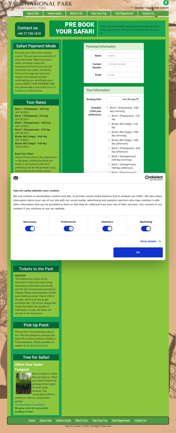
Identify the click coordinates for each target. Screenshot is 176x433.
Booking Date (94, 99)
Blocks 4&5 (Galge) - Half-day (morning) (123, 134)
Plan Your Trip (98, 13)
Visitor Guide (54, 13)
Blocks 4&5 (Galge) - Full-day (123, 126)
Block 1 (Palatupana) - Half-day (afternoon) (124, 150)
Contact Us (148, 13)
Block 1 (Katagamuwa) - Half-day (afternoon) (122, 166)
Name (98, 55)
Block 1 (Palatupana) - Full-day (124, 117)
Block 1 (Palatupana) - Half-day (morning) (122, 109)
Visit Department (124, 13)
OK (138, 252)
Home (15, 13)
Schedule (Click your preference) (95, 111)
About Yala (33, 13)
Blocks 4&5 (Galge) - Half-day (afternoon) (123, 142)
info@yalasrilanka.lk (37, 345)
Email (98, 74)
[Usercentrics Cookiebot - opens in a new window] (148, 178)
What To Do (76, 13)
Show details (148, 241)
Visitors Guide (63, 420)
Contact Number (97, 66)
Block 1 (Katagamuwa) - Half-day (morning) (122, 158)
